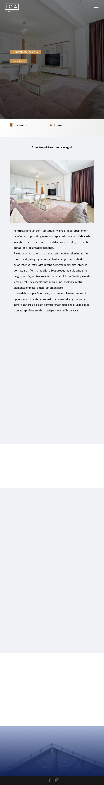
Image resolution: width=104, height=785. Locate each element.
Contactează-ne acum (26, 52)
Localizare (19, 61)
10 (64, 218)
